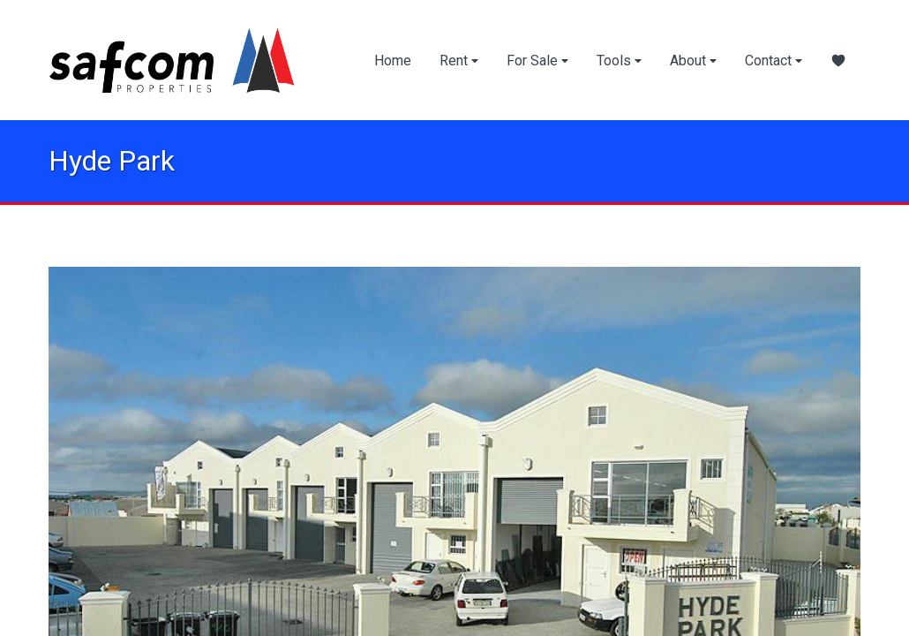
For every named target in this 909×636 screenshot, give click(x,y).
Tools (619, 60)
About (693, 60)
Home (392, 60)
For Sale (537, 60)
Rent (458, 60)
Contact (773, 60)
